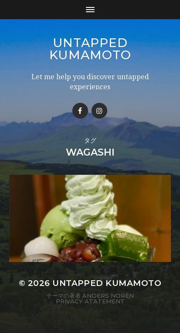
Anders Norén (108, 295)
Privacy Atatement (90, 301)
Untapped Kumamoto (90, 48)
